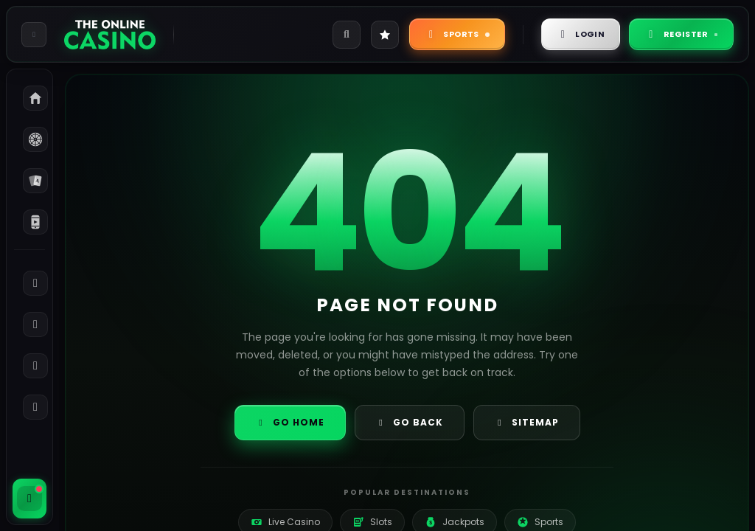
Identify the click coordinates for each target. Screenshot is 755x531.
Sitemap (527, 422)
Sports (457, 34)
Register (681, 34)
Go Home (290, 422)
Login (581, 34)
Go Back (409, 422)
